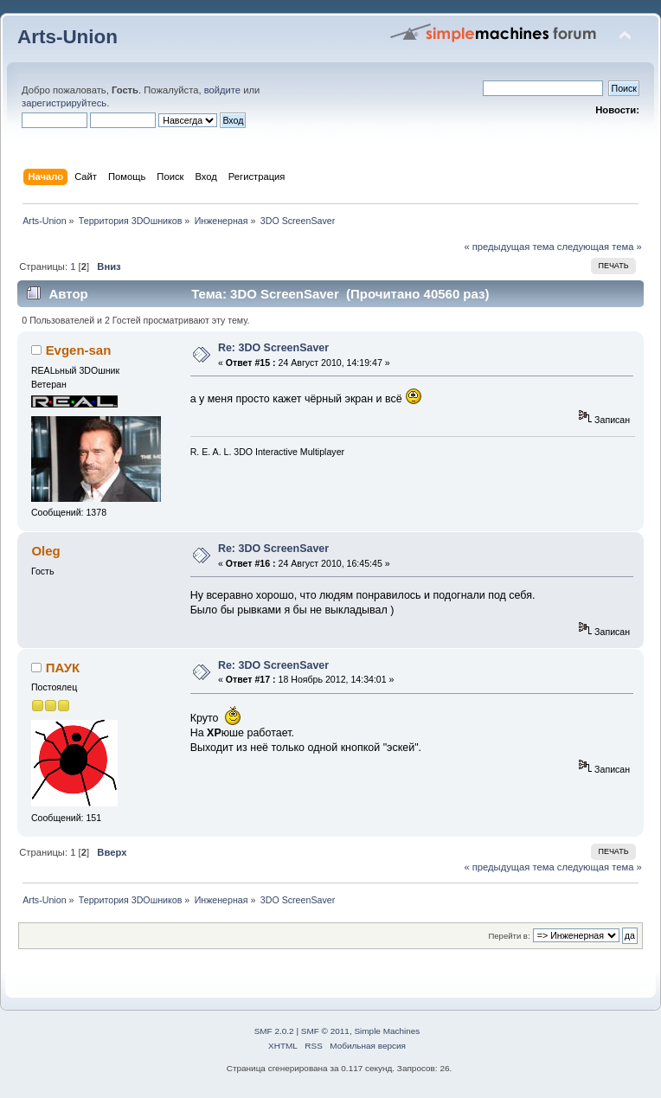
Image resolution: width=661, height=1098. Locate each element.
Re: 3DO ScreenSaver (273, 348)
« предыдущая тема (509, 246)
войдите (222, 90)
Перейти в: (508, 936)
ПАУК (63, 667)
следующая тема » (599, 246)
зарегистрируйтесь (64, 103)
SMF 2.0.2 (274, 1031)
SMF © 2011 (325, 1031)
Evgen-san (79, 350)
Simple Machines (387, 1031)
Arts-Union (67, 37)
